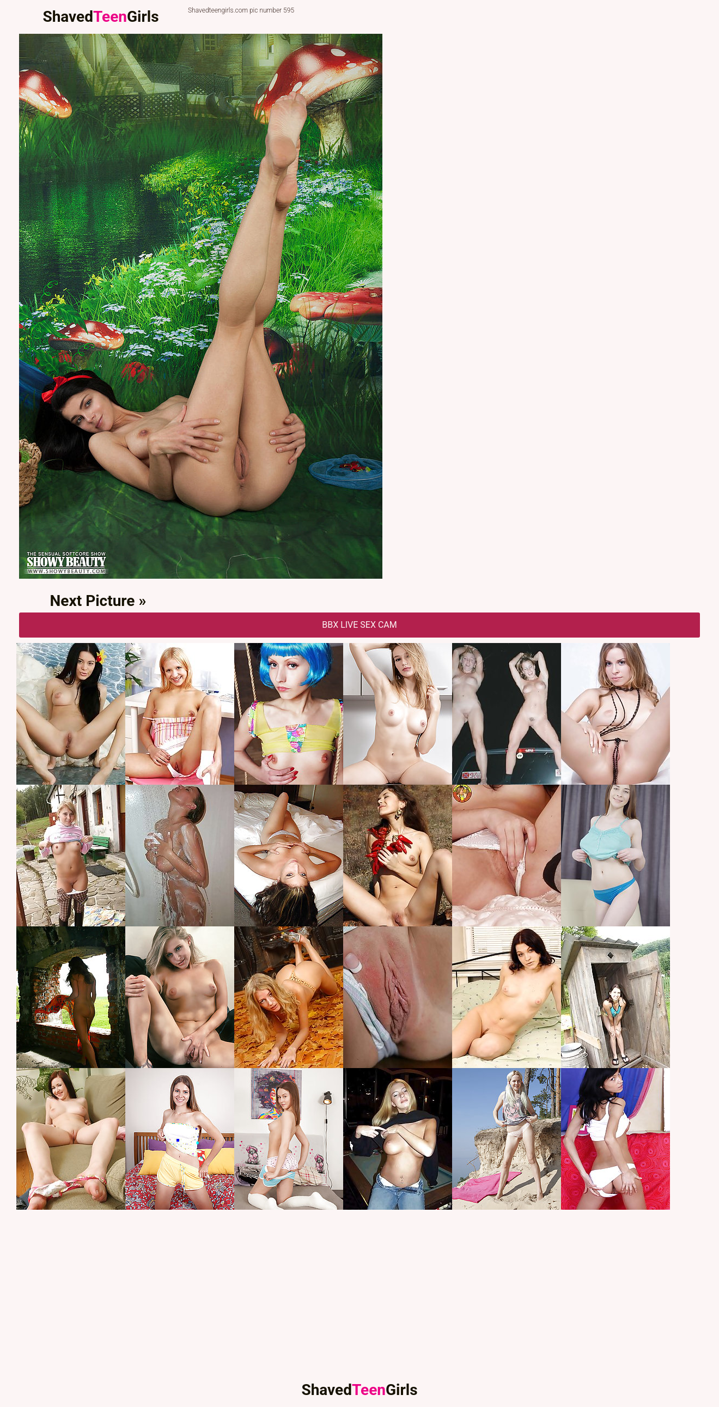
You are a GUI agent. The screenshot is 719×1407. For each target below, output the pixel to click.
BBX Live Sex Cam (359, 625)
